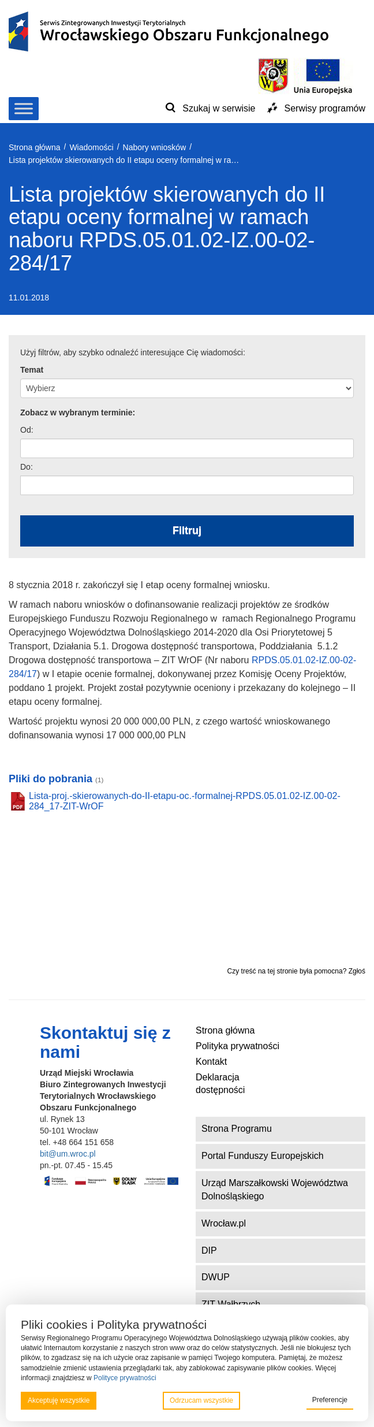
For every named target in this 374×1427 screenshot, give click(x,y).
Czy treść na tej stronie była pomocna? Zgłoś (296, 971)
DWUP (215, 1277)
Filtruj (187, 530)
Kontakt (211, 1061)
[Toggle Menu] (23, 108)
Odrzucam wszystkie (201, 1400)
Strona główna (225, 1030)
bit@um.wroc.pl (68, 1153)
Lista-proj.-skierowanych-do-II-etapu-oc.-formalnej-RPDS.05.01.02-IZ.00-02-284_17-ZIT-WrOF (185, 801)
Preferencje (329, 1400)
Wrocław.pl (223, 1223)
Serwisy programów (325, 108)
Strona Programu (236, 1129)
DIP (209, 1250)
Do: (26, 466)
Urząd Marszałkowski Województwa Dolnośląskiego (274, 1189)
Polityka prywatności (237, 1046)
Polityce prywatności (125, 1378)
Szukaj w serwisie (218, 108)
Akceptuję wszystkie (58, 1400)
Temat (31, 369)
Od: (26, 429)
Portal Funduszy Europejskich (262, 1156)
